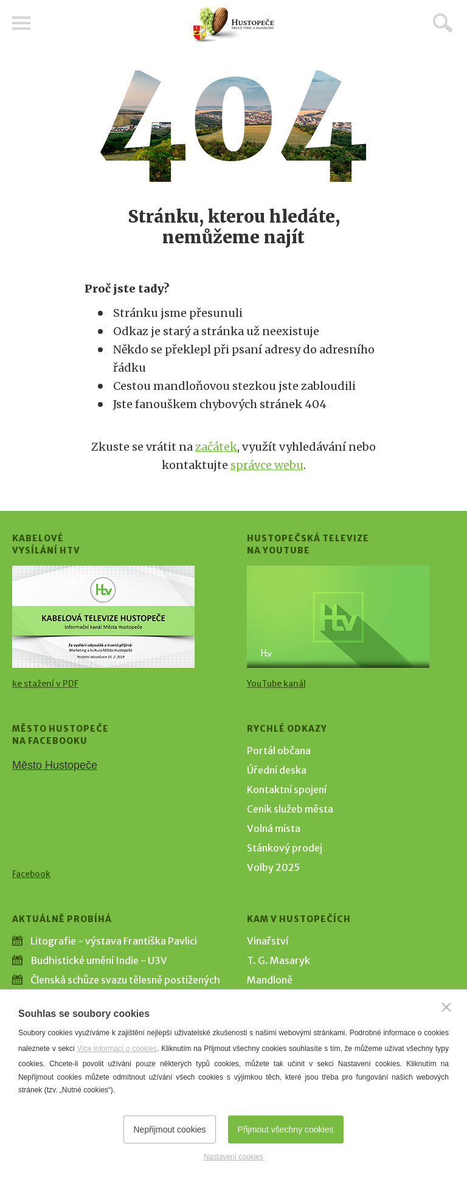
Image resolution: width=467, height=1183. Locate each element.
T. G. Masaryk (278, 960)
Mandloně (269, 980)
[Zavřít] (446, 1007)
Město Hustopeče (54, 765)
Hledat (443, 22)
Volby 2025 (273, 867)
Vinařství (267, 941)
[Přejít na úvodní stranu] (233, 25)
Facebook (31, 874)
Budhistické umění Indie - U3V (98, 960)
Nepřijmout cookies (169, 1129)
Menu (21, 23)
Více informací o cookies (117, 1048)
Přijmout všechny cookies (286, 1129)
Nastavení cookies (233, 1157)
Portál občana (279, 750)
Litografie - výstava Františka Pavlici (113, 941)
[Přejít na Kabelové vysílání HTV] (103, 617)
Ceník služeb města (290, 809)
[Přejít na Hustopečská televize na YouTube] (338, 617)
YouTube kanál (276, 683)
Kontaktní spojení (287, 789)
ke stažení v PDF (45, 683)
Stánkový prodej (284, 848)
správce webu (266, 465)
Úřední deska (276, 770)
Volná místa (273, 828)
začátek (216, 447)
